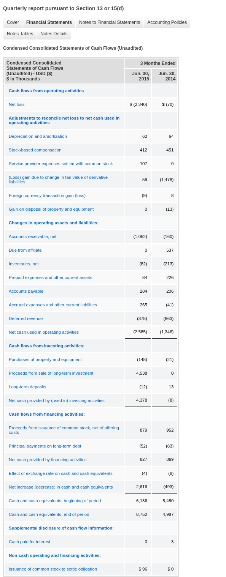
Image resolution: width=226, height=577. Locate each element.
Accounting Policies (165, 22)
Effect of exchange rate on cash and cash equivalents (61, 473)
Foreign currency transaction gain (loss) (47, 195)
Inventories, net (24, 264)
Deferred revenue (26, 318)
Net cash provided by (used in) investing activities (57, 400)
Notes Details (52, 34)
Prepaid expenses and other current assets (50, 277)
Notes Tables (18, 34)
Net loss (17, 104)
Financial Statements (47, 22)
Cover (11, 22)
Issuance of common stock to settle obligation (53, 569)
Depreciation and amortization (38, 136)
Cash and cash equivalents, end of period (49, 514)
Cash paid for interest (29, 541)
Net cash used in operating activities (44, 332)
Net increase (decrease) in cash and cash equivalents (61, 487)
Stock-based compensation (35, 150)
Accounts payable (26, 291)
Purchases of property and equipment (45, 359)
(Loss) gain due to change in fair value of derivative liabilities (58, 179)
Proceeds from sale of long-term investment (51, 373)
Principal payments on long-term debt (45, 446)
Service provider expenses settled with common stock (61, 163)
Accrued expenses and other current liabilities (53, 305)
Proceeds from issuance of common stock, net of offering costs (64, 430)
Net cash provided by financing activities (48, 459)
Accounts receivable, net (32, 236)
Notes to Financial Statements (107, 22)
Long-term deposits (27, 387)
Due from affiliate (25, 250)
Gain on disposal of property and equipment (51, 209)
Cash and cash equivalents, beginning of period (55, 500)
